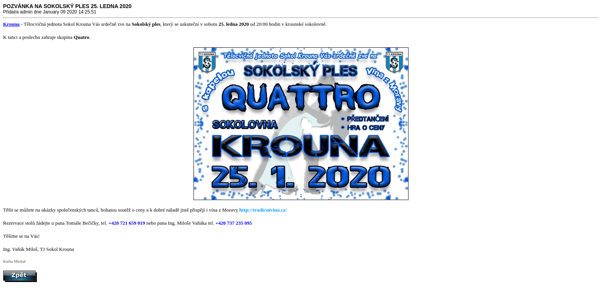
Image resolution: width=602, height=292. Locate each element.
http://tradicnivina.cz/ (263, 210)
